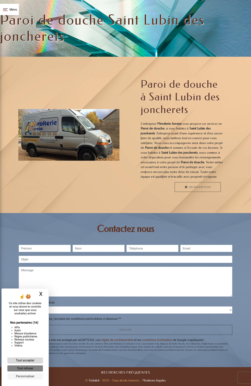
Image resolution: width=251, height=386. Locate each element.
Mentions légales (154, 380)
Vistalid (94, 380)
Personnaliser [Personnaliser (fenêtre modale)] (25, 376)
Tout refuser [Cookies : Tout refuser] (25, 368)
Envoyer (125, 329)
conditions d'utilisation (157, 340)
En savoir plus (198, 187)
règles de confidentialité (117, 340)
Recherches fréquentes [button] (125, 372)
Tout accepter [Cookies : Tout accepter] (25, 360)
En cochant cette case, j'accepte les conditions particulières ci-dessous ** (71, 319)
